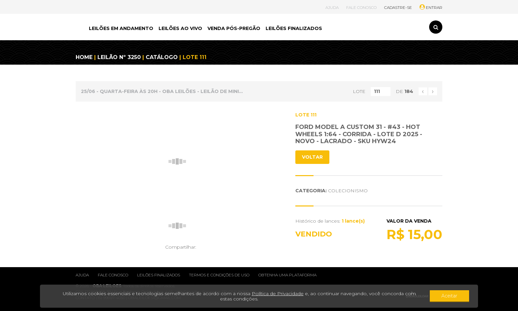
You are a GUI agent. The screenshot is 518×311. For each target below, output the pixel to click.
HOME (84, 57)
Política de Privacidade (272, 293)
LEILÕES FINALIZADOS (294, 28)
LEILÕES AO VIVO (180, 28)
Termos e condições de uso (219, 274)
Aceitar (451, 296)
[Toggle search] (435, 27)
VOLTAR (312, 157)
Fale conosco (113, 274)
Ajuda (82, 274)
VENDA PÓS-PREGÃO (233, 28)
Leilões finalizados (158, 274)
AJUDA (332, 7)
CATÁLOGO (162, 57)
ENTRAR (431, 7)
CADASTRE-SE (398, 7)
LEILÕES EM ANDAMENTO (121, 28)
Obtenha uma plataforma (287, 274)
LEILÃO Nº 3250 (119, 57)
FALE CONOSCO (361, 7)
